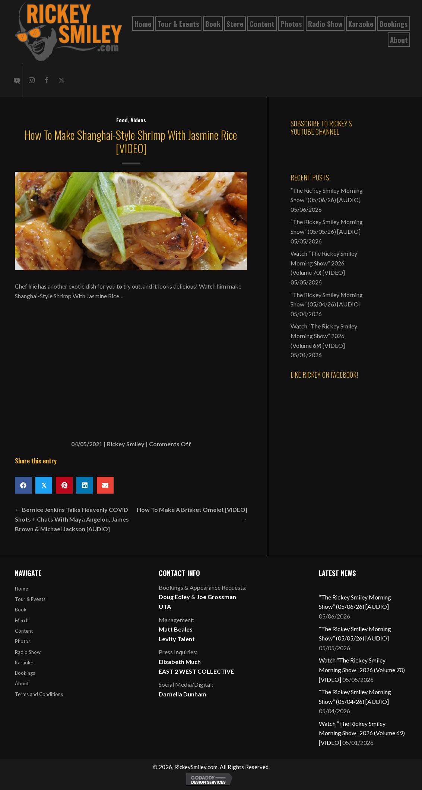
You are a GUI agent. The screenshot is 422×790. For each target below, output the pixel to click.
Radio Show (28, 652)
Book (20, 610)
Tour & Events (30, 599)
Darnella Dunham (182, 694)
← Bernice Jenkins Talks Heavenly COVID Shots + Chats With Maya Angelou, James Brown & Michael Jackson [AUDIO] (72, 519)
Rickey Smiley (126, 443)
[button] (31, 80)
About (22, 683)
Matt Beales (176, 629)
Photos (23, 641)
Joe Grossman (216, 596)
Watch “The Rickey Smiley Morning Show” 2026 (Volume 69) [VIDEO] (324, 335)
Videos (138, 120)
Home (21, 589)
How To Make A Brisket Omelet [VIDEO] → (192, 514)
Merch (22, 620)
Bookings (25, 673)
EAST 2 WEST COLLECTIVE (196, 671)
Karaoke (24, 662)
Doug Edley (174, 596)
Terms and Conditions (39, 694)
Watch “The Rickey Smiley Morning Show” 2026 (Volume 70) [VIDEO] (324, 263)
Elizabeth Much (180, 661)
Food (122, 120)
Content (24, 631)
